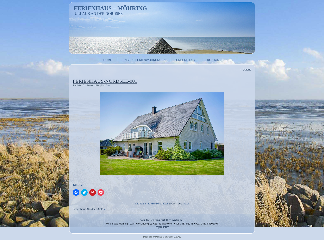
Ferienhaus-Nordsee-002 (88, 209)
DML (108, 85)
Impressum (162, 227)
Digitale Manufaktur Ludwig (167, 237)
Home (107, 60)
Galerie (245, 69)
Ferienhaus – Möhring (110, 8)
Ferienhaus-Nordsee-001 (105, 81)
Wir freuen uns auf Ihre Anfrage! (162, 220)
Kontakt (214, 60)
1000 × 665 (175, 203)
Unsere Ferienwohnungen (144, 60)
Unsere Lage (186, 60)
